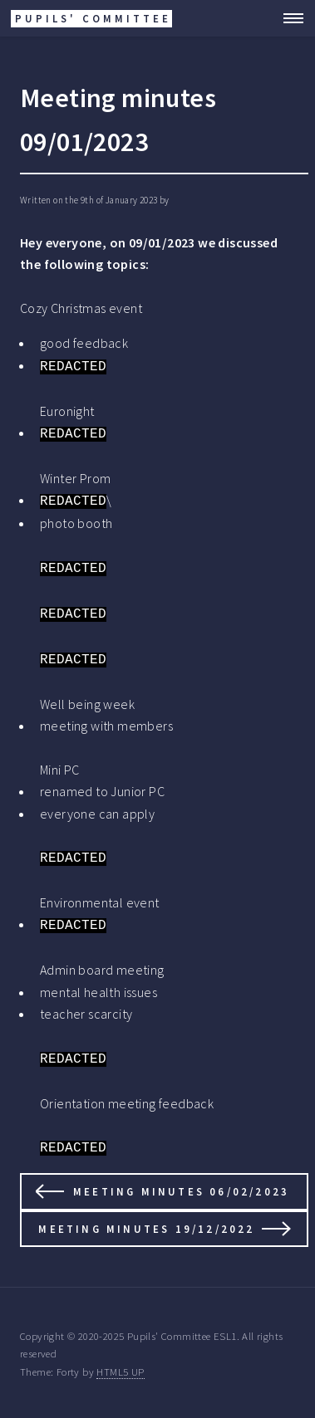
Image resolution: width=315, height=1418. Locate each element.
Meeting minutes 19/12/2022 (146, 1228)
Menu (288, 18)
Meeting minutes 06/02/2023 (181, 1191)
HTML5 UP (120, 1371)
